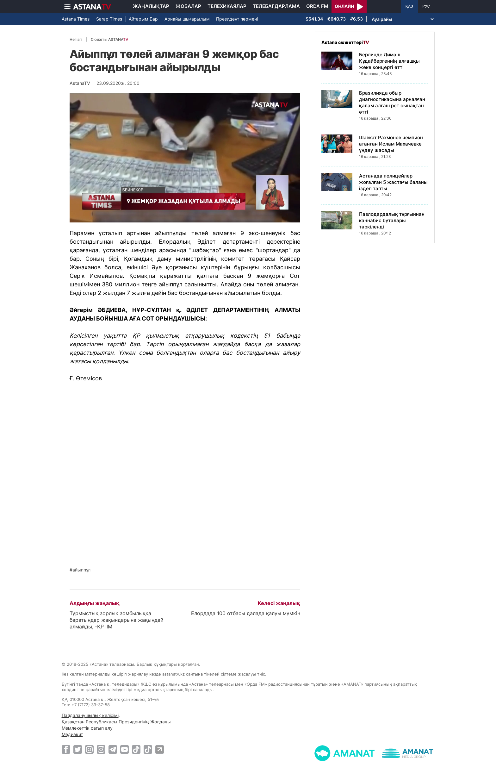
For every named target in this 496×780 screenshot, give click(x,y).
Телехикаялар (227, 6)
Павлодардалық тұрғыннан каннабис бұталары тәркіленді (392, 220)
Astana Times (76, 19)
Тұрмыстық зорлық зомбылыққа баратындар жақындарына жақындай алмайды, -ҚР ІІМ (117, 620)
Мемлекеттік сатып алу (87, 728)
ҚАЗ (409, 6)
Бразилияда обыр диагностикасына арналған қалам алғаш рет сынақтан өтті (392, 102)
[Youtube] (124, 749)
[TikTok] (136, 749)
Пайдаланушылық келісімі (90, 715)
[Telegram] (112, 749)
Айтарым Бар (143, 19)
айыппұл (81, 570)
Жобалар (188, 6)
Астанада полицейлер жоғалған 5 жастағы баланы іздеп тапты (393, 182)
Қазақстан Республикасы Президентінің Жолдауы (116, 721)
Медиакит (72, 734)
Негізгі (76, 39)
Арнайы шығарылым (187, 19)
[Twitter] (77, 749)
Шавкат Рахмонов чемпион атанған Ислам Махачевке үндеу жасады (391, 143)
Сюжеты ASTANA (109, 39)
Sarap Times (109, 19)
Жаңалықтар (151, 6)
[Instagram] (89, 749)
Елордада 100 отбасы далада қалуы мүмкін (245, 613)
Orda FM (317, 6)
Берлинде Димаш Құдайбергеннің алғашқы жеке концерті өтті (389, 61)
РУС (426, 6)
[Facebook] (66, 749)
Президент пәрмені (237, 19)
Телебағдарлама (276, 6)
